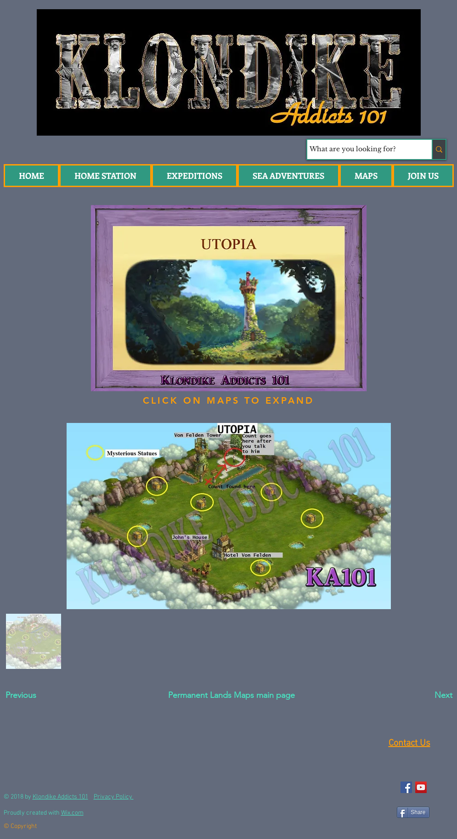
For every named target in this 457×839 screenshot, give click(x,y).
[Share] (413, 812)
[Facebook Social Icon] (406, 787)
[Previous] (38, 695)
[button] (288, 175)
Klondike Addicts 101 (60, 797)
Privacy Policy (114, 797)
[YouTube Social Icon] (421, 787)
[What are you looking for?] (361, 149)
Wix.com (72, 813)
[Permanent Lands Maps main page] (231, 695)
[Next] (422, 695)
